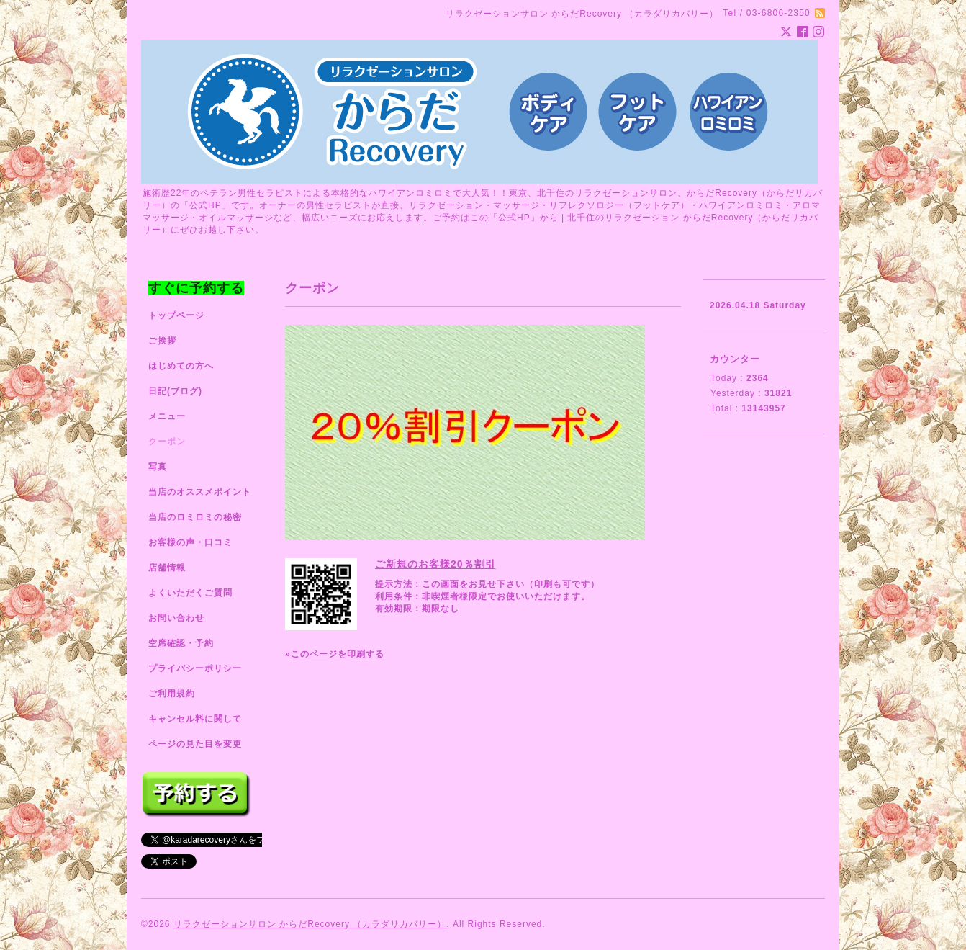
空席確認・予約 (181, 643)
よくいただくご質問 (190, 593)
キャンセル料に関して (195, 719)
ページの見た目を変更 (195, 744)
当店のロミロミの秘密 (195, 517)
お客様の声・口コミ (190, 542)
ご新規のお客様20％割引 (435, 564)
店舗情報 (167, 568)
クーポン (167, 441)
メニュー (167, 416)
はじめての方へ (181, 366)
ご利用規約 (171, 694)
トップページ (176, 315)
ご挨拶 (162, 341)
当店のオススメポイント (199, 492)
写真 (157, 467)
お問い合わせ (176, 618)
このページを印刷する (337, 654)
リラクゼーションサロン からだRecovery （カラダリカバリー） (309, 924)
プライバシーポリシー (195, 668)
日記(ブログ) (175, 391)
